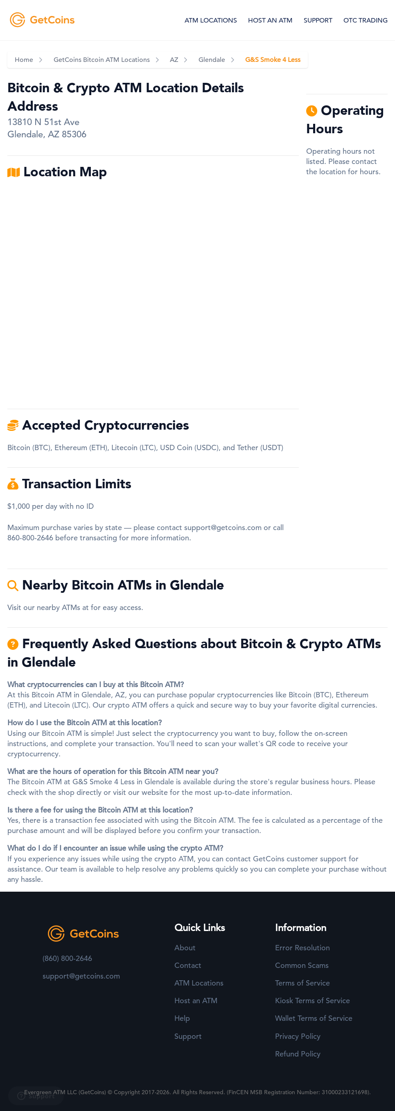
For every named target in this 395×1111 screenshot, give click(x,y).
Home (24, 60)
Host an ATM (195, 1000)
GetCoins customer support (300, 858)
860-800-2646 (30, 537)
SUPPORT (318, 20)
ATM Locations (198, 983)
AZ (174, 60)
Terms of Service (302, 983)
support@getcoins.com (223, 527)
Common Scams (302, 965)
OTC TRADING (365, 20)
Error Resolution (302, 947)
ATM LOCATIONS (211, 20)
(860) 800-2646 (67, 958)
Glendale (212, 60)
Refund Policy (298, 1054)
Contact (187, 965)
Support (188, 1036)
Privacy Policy (298, 1036)
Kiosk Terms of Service (312, 1000)
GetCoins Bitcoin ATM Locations (102, 60)
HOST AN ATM (270, 20)
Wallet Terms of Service (313, 1018)
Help (182, 1018)
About (185, 947)
